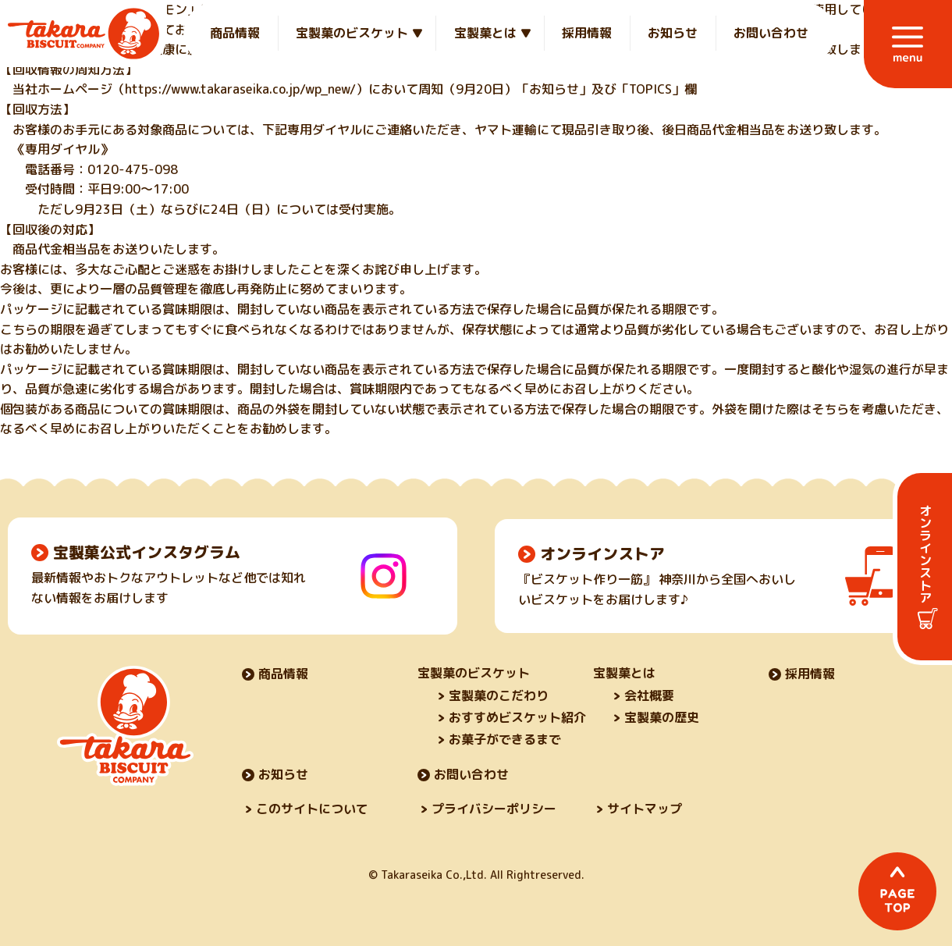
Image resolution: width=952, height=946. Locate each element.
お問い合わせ (771, 32)
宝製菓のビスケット (352, 32)
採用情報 (587, 32)
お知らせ (673, 32)
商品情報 (235, 32)
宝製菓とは (485, 32)
